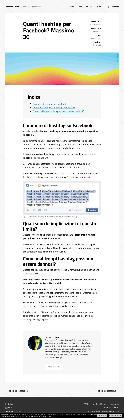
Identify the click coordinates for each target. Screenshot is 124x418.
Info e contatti (54, 366)
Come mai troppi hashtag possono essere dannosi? (58, 111)
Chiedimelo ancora (115, 415)
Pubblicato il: (96, 21)
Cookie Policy (46, 416)
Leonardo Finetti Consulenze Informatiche (104, 404)
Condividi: (97, 42)
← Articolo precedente (16, 391)
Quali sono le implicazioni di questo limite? (54, 107)
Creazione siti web (85, 6)
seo (99, 38)
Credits (116, 411)
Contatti (115, 6)
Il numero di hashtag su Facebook (49, 104)
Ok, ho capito (102, 415)
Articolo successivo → (108, 391)
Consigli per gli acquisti (13, 411)
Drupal (98, 6)
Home (71, 6)
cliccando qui (57, 357)
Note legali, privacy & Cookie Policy (100, 411)
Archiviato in (96, 29)
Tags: (99, 35)
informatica (97, 31)
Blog (107, 6)
